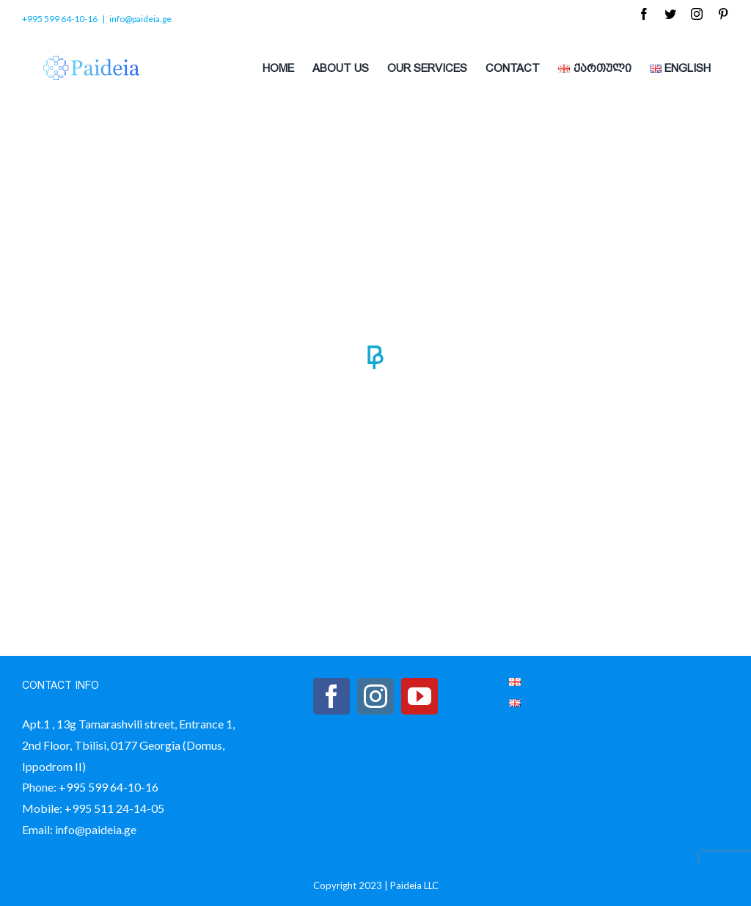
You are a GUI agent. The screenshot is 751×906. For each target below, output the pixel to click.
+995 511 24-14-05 (114, 808)
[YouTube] (419, 696)
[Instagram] (375, 696)
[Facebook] (331, 696)
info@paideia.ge (140, 18)
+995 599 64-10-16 (108, 787)
